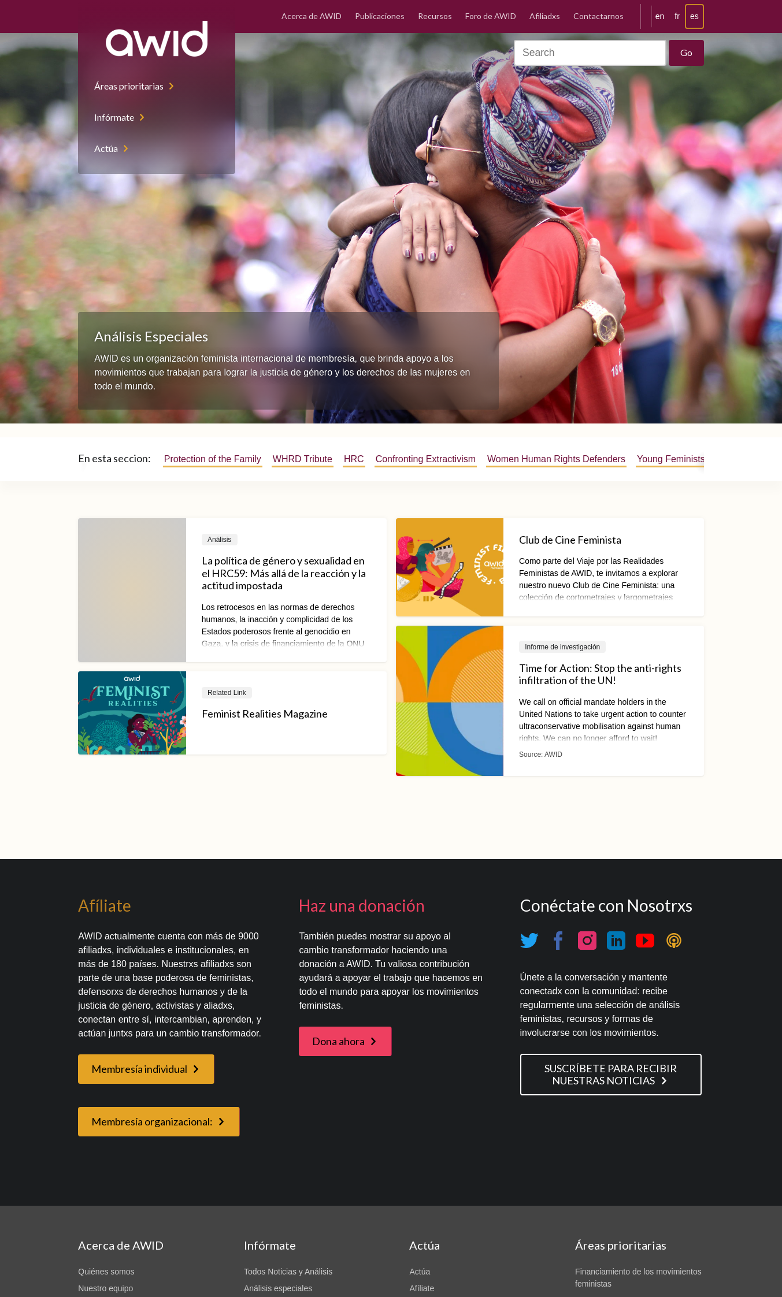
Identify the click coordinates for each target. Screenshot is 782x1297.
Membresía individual (139, 1068)
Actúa (106, 148)
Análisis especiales (278, 1288)
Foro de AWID (490, 16)
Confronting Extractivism (426, 459)
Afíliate (421, 1288)
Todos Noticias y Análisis (288, 1271)
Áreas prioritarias (129, 85)
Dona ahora (338, 1041)
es (694, 16)
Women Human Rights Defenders (556, 459)
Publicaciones (380, 16)
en (660, 16)
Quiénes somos (106, 1271)
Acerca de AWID (311, 16)
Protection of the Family (212, 459)
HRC (354, 459)
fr (677, 16)
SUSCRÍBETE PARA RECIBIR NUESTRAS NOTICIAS (610, 1074)
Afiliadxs (544, 16)
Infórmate (114, 117)
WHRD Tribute (302, 459)
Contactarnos (598, 16)
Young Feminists (671, 459)
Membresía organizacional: (152, 1121)
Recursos (435, 16)
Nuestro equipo (105, 1288)
